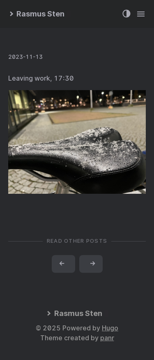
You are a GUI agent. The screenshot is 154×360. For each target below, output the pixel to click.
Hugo (110, 328)
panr (107, 338)
